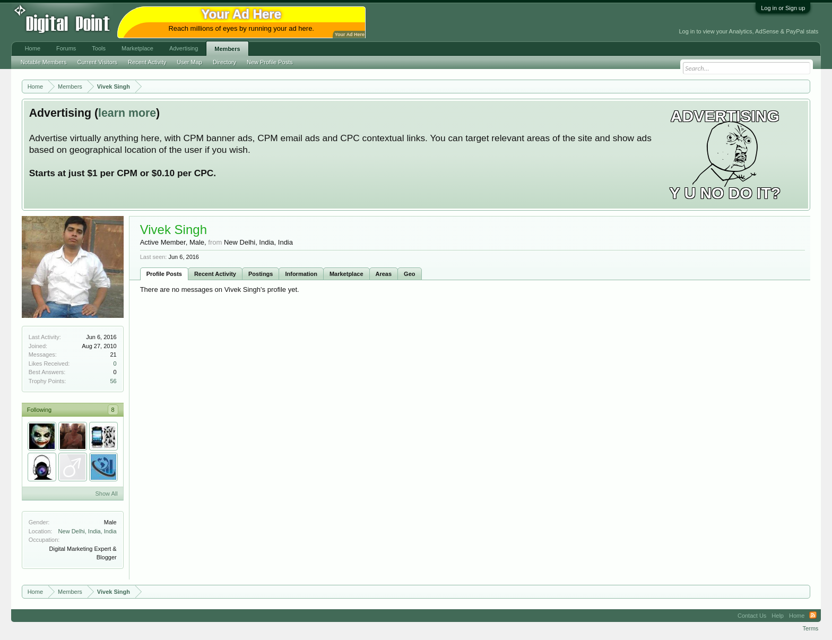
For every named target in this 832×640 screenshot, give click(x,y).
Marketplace (346, 274)
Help (778, 615)
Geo (409, 274)
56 (113, 381)
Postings (260, 274)
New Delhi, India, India (87, 531)
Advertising (183, 48)
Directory (224, 62)
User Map (189, 62)
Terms (810, 628)
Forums (66, 48)
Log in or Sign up (783, 8)
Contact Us (752, 615)
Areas (384, 274)
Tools (99, 48)
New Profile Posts (270, 62)
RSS (813, 615)
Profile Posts (164, 274)
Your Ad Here (350, 34)
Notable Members (44, 62)
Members (227, 49)
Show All (106, 493)
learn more (127, 113)
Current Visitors (97, 62)
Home (32, 48)
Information (301, 274)
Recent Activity (215, 274)
